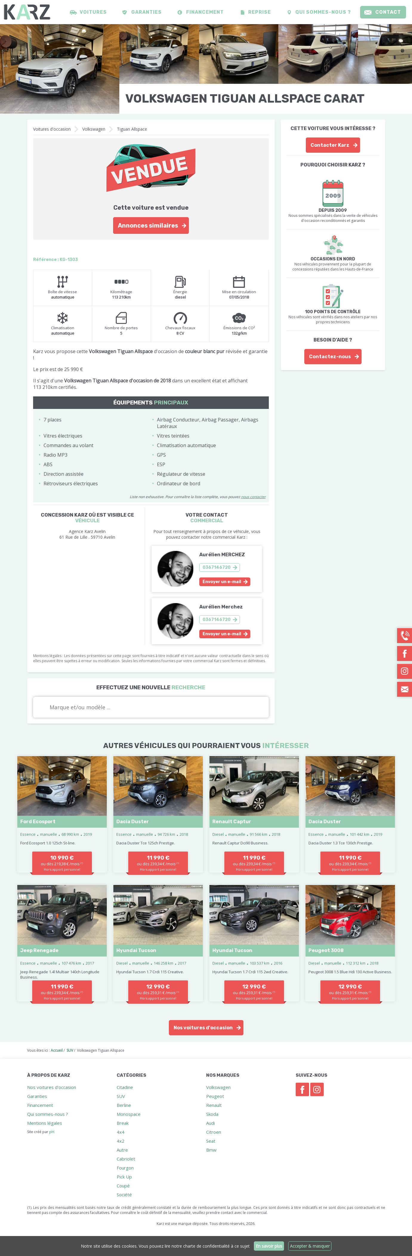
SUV (121, 1096)
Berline (124, 1105)
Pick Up (124, 1177)
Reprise (259, 12)
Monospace (129, 1114)
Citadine (125, 1087)
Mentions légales (44, 1123)
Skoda (212, 1114)
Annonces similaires (148, 225)
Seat (210, 1141)
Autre (122, 1150)
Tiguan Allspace (132, 129)
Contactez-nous (330, 356)
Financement (205, 12)
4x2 (120, 1141)
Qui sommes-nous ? (323, 12)
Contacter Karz (330, 145)
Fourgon (125, 1168)
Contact (388, 12)
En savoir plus (269, 1246)
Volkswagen (93, 129)
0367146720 (217, 567)
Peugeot (215, 1096)
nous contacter (253, 496)
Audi (210, 1123)
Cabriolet (126, 1159)
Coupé (123, 1186)
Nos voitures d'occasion (203, 1028)
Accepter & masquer (310, 1246)
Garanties (146, 12)
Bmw (211, 1150)
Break (123, 1123)
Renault (214, 1105)
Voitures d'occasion (52, 129)
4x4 (120, 1132)
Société (124, 1195)
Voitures (93, 12)
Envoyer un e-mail (222, 581)
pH (51, 1131)
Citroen (213, 1132)
